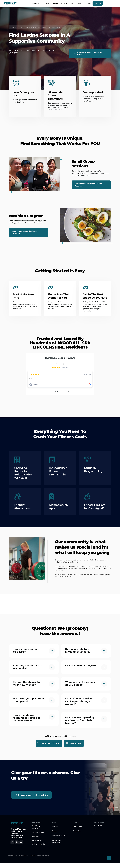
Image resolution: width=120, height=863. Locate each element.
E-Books (79, 3)
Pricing (55, 3)
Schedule (47, 3)
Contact (88, 3)
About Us (55, 826)
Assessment (36, 836)
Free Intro (97, 3)
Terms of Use (77, 831)
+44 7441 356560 (50, 743)
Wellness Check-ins (38, 844)
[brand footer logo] (17, 823)
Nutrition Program (38, 832)
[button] (36, 3)
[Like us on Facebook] (12, 842)
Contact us (75, 743)
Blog (71, 3)
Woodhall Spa (98, 826)
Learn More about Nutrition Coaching (24, 232)
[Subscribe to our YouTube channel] (21, 842)
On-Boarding (36, 840)
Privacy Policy (77, 826)
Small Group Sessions (36, 827)
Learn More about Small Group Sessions (88, 185)
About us (64, 3)
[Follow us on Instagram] (17, 842)
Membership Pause (58, 836)
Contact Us (55, 831)
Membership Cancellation (56, 841)
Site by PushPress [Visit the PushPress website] (44, 855)
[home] (10, 3)
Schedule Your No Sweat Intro (89, 53)
